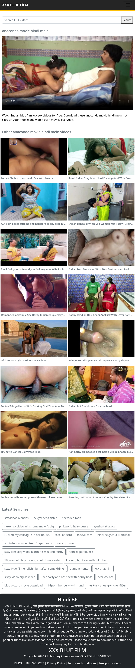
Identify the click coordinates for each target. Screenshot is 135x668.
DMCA (18, 663)
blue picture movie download (23, 585)
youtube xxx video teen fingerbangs (28, 543)
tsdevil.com (84, 535)
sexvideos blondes (16, 518)
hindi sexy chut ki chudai (113, 535)
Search (127, 20)
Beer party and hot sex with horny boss (66, 577)
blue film (68, 606)
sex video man (71, 518)
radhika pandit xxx (81, 552)
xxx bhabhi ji (103, 568)
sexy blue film (96, 615)
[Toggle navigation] (128, 4)
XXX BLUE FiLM (15, 4)
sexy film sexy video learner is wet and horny (33, 552)
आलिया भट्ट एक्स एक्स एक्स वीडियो (107, 585)
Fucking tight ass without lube (86, 560)
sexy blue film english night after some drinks (34, 568)
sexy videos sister (45, 518)
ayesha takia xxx (104, 526)
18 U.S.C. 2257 (34, 663)
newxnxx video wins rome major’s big (29, 526)
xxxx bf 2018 (63, 535)
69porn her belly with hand (66, 585)
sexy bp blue (65, 543)
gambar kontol (79, 568)
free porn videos (110, 663)
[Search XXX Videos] (61, 20)
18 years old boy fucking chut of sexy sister (32, 560)
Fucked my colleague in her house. (27, 535)
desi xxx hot (105, 577)
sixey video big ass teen (19, 577)
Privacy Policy (56, 663)
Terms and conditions (82, 663)
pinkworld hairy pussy (73, 526)
